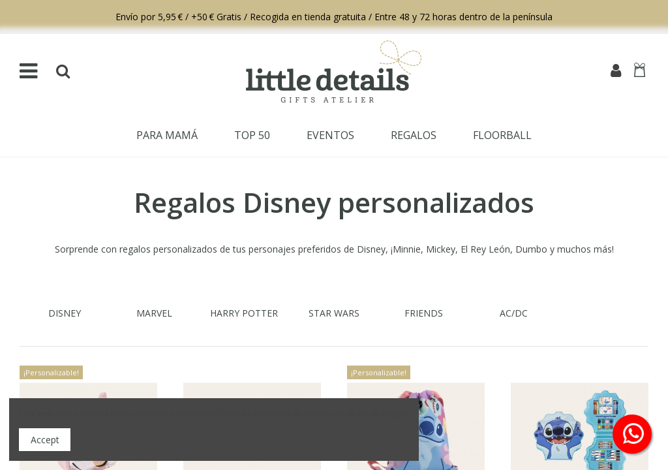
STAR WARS (334, 313)
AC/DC (514, 313)
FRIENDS (423, 313)
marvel (154, 313)
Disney (64, 313)
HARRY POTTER (244, 313)
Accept (45, 439)
